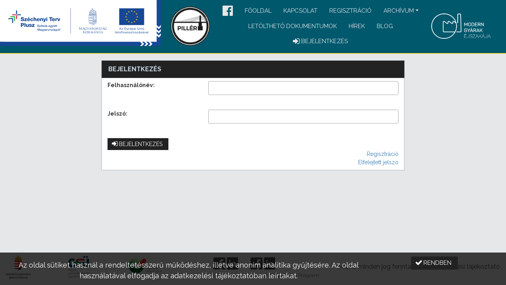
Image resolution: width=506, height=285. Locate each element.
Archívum (398, 10)
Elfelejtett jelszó (378, 162)
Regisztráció (350, 10)
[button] (228, 11)
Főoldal (258, 10)
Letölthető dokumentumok (292, 26)
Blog (385, 26)
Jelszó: (117, 113)
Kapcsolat (300, 10)
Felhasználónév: (131, 85)
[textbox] (303, 88)
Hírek (357, 26)
